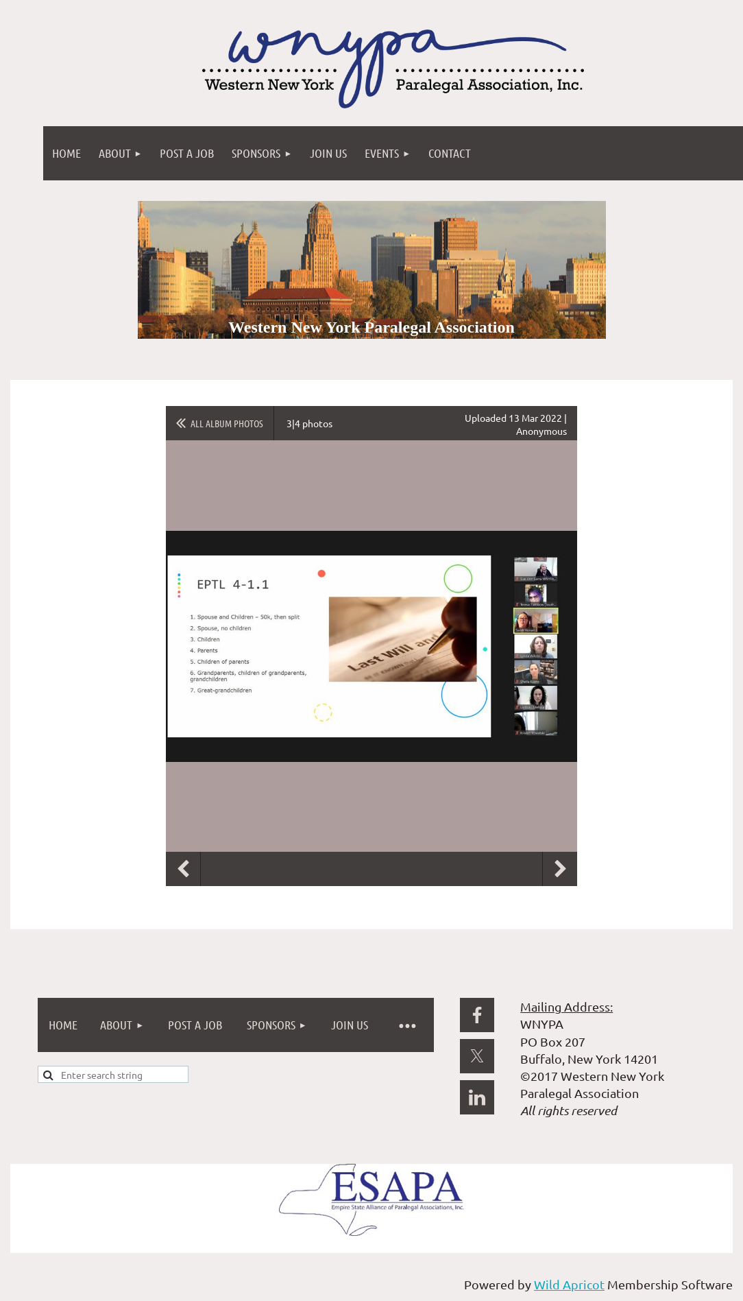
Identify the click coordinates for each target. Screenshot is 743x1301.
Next (560, 869)
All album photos (227, 423)
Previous (183, 869)
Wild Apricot (569, 1284)
